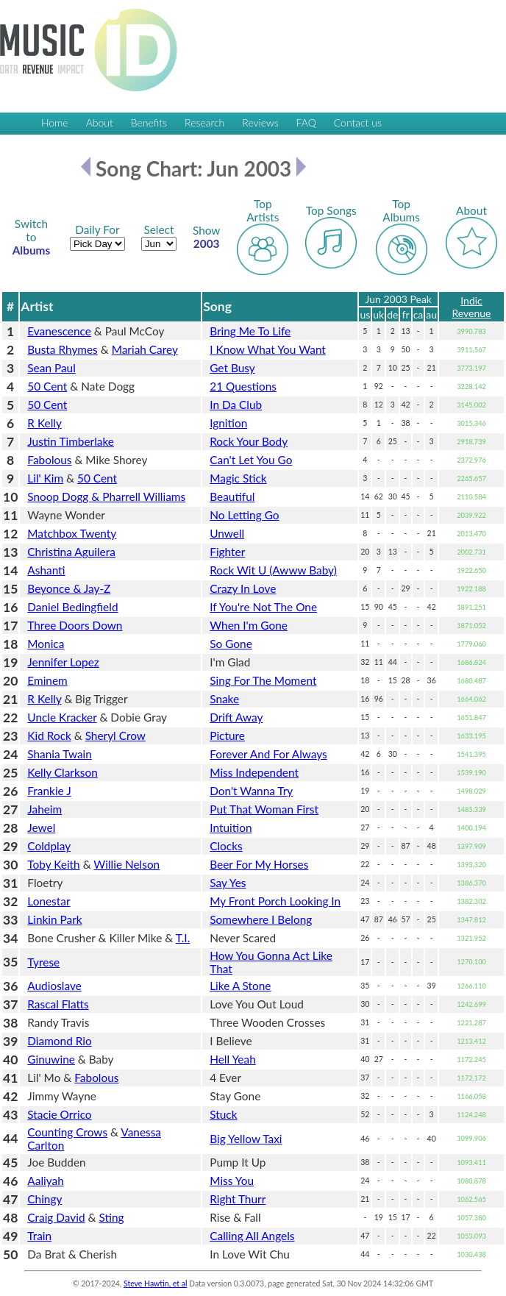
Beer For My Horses (259, 864)
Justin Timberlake (70, 441)
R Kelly (44, 423)
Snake (224, 698)
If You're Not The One (263, 606)
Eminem (47, 680)
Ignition (228, 423)
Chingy (44, 1199)
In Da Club (236, 404)
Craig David (56, 1217)
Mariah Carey (145, 349)
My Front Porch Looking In (275, 901)
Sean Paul (51, 367)
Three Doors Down (74, 625)
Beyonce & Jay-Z (68, 588)
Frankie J (49, 790)
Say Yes (228, 882)
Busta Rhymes (62, 349)
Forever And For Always (268, 754)
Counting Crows (67, 1132)
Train (39, 1235)
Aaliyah (45, 1180)
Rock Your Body (249, 441)
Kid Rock (49, 735)
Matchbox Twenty (71, 533)
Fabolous (49, 459)
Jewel (41, 827)
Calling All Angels (252, 1235)
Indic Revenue (471, 306)
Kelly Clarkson (62, 772)
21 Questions (243, 386)
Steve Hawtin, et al (155, 1283)
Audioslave (54, 985)
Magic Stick (238, 478)
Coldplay (49, 845)
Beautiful (232, 496)
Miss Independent (254, 772)
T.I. (183, 937)
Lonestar (48, 901)
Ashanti (46, 570)
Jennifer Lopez (63, 662)
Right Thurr (238, 1199)
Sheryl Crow (115, 735)
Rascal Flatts (57, 1004)
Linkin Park (54, 919)
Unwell (227, 533)
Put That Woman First (264, 809)
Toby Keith (53, 864)
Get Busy (232, 367)
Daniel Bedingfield (72, 606)
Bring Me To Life (250, 331)
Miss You (232, 1180)
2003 (207, 237)
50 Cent (47, 386)
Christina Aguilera (71, 551)
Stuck (223, 1114)
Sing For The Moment (263, 680)
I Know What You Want (268, 349)
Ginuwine (51, 1059)
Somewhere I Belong (261, 919)
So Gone (231, 643)
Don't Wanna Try (251, 790)
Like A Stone (240, 985)
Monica (45, 643)
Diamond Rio (59, 1040)
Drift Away (236, 717)
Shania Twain (59, 754)
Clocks (226, 845)
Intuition (231, 827)
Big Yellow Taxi (246, 1138)
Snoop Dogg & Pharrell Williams (106, 496)
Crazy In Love (243, 588)
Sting (111, 1217)
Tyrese (43, 962)
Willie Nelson (126, 864)
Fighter (227, 551)
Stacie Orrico (59, 1114)
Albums (32, 237)
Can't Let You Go (251, 459)
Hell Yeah (233, 1059)
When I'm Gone (249, 625)
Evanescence (59, 331)
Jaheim (44, 809)
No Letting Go (244, 514)
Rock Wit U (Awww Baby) (273, 570)
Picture (227, 735)
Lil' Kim (45, 478)
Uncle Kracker (61, 717)
